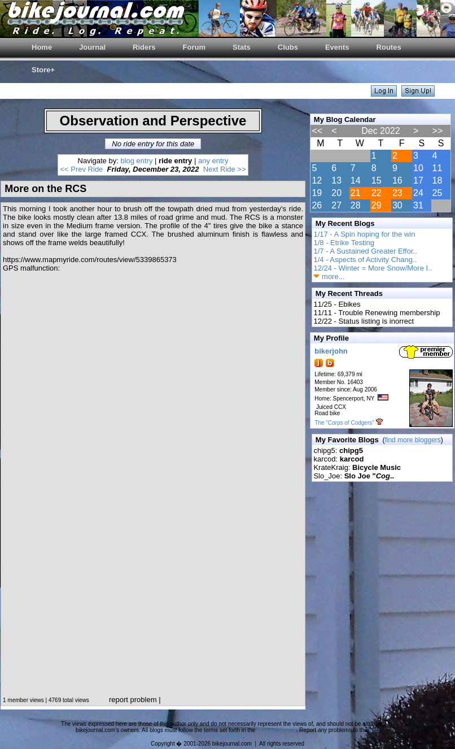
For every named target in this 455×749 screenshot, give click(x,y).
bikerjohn (331, 351)
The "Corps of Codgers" (344, 423)
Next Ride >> (224, 169)
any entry (213, 160)
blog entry (136, 160)
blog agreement (276, 730)
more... (328, 276)
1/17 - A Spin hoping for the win (364, 234)
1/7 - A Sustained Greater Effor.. (365, 251)
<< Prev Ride (81, 169)
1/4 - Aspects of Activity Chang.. (365, 259)
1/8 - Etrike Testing (343, 242)
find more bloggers (412, 440)
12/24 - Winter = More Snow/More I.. (372, 268)
